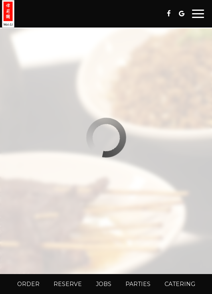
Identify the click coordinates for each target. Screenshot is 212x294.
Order (28, 284)
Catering (179, 284)
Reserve (67, 284)
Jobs (103, 284)
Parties (138, 284)
